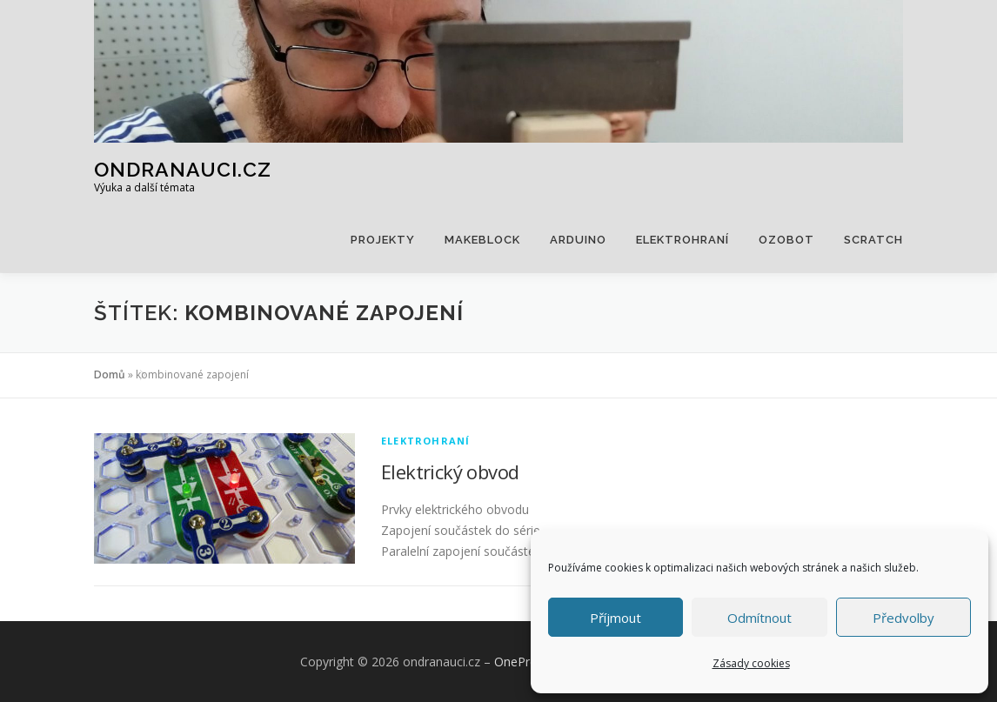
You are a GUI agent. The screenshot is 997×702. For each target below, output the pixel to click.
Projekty (383, 239)
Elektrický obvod (450, 471)
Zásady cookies (751, 663)
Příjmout (615, 617)
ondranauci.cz (182, 169)
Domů (109, 374)
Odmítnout (759, 617)
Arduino (578, 239)
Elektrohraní (682, 239)
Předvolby (903, 617)
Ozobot (786, 239)
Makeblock (482, 239)
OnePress (521, 661)
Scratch (873, 239)
